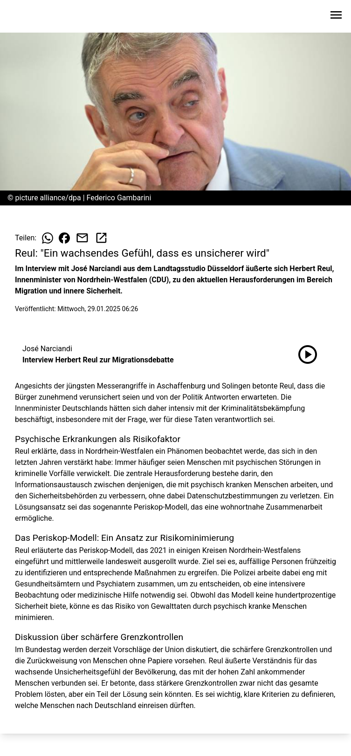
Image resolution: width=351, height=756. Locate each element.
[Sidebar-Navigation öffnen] (336, 16)
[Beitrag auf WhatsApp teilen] (47, 238)
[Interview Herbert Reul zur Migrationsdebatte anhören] (308, 354)
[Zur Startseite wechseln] (29, 17)
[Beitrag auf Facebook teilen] (64, 238)
